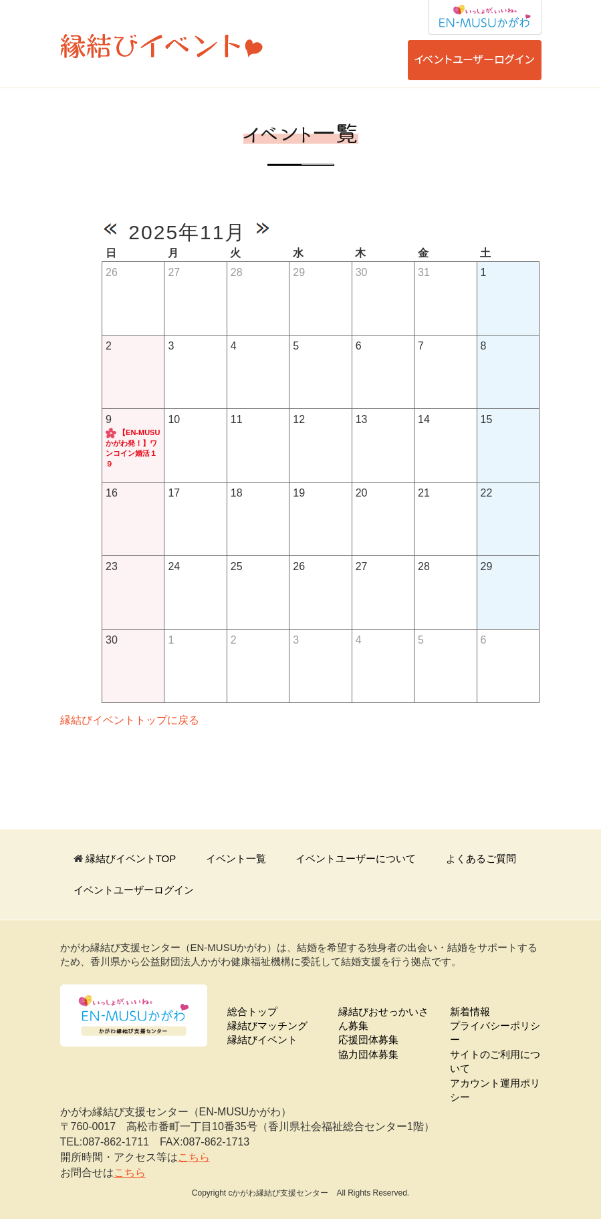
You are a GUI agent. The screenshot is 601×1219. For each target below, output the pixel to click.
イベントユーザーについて (355, 858)
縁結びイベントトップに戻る (129, 720)
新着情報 (470, 1011)
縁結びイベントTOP (131, 858)
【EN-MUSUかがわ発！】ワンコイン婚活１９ (133, 448)
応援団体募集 (368, 1039)
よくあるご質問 (481, 858)
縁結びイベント (262, 1039)
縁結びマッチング (267, 1025)
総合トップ (252, 1011)
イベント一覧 (236, 858)
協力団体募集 (368, 1054)
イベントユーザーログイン (134, 890)
